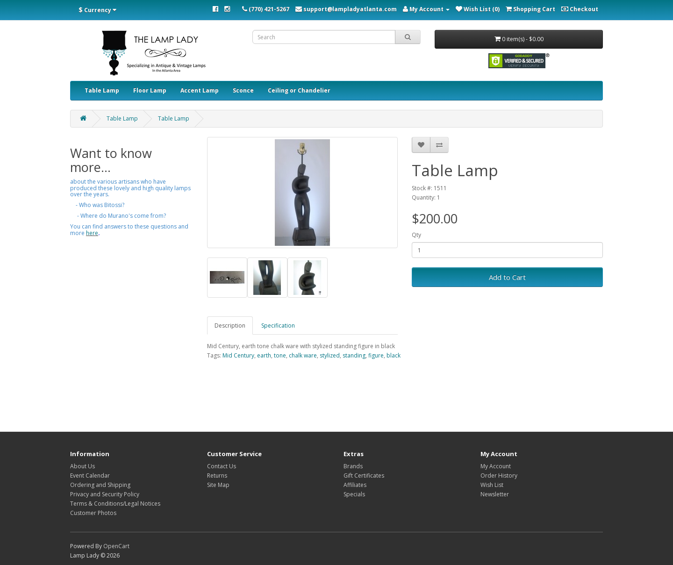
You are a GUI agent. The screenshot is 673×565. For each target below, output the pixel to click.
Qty (416, 235)
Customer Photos (93, 513)
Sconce (243, 90)
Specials (354, 494)
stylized (330, 355)
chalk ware (303, 355)
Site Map (218, 485)
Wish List (491, 485)
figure (376, 355)
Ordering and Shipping (100, 485)
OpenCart (116, 546)
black (394, 355)
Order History (498, 475)
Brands (353, 466)
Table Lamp (102, 90)
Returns (217, 475)
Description (230, 325)
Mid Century (238, 355)
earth (264, 355)
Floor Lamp (149, 90)
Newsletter (494, 494)
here (92, 233)
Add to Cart (507, 277)
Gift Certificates (364, 475)
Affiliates (355, 485)
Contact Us (221, 466)
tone (280, 355)
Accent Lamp (199, 90)
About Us (82, 466)
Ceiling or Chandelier (299, 90)
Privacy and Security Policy (104, 494)
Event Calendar (90, 475)
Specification (278, 325)
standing (354, 355)
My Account (495, 466)
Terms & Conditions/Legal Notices (115, 504)
